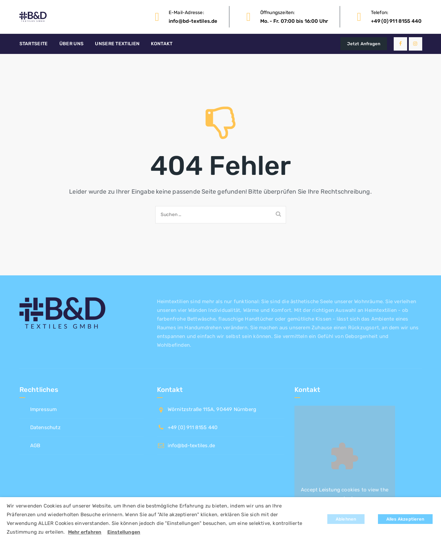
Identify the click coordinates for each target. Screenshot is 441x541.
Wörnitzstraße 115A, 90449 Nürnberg (212, 409)
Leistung (329, 490)
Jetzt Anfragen (363, 43)
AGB (35, 446)
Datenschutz (45, 427)
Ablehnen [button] (346, 519)
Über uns (71, 44)
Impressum (43, 409)
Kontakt (161, 44)
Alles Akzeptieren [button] (405, 519)
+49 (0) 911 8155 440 (396, 21)
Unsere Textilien (117, 44)
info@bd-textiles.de (193, 21)
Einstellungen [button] (124, 532)
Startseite (33, 44)
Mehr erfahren (85, 532)
